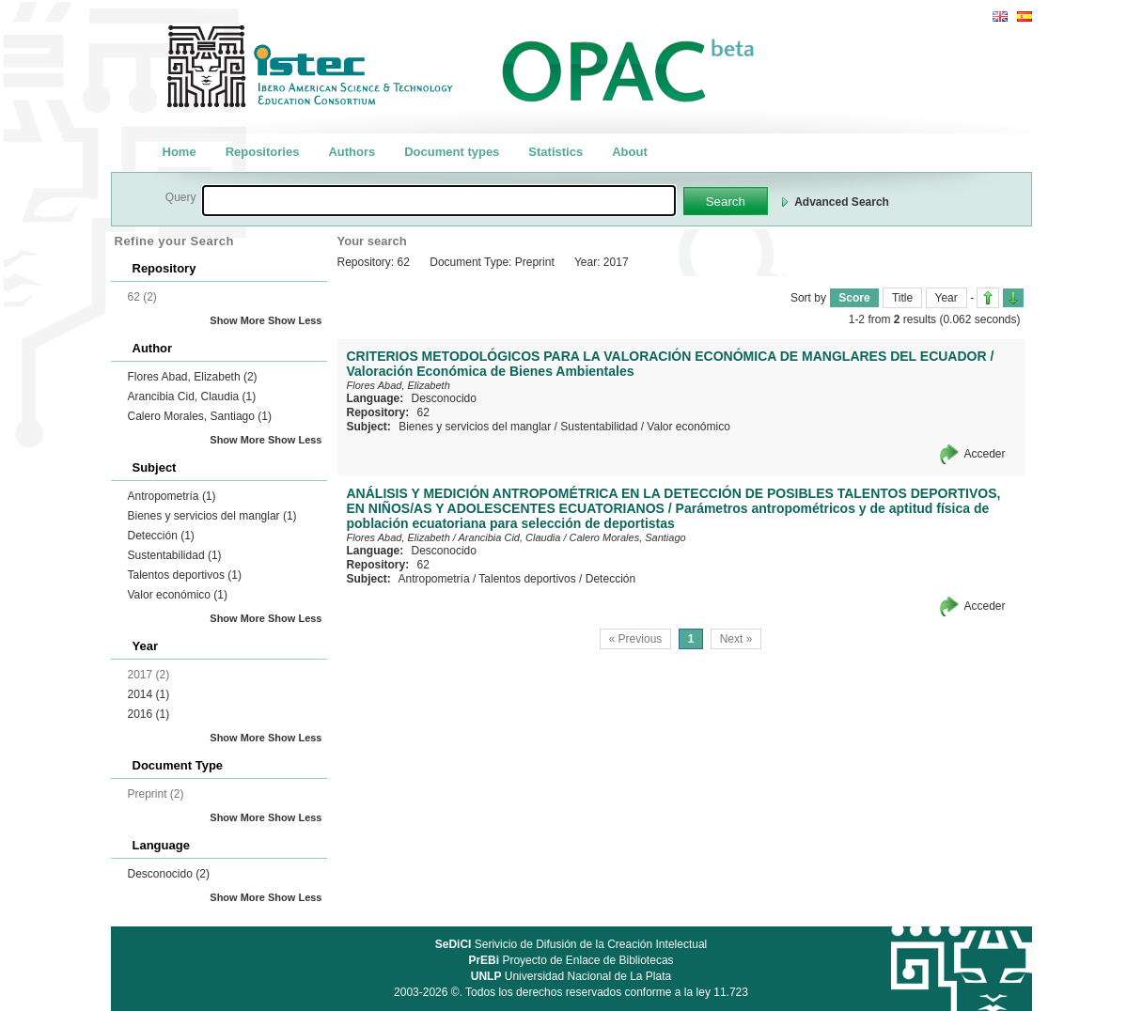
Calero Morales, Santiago (200, 416)
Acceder (984, 453)
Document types (451, 152)
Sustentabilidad (175, 555)
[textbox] (439, 200)
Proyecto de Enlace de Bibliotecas (570, 960)
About (630, 152)
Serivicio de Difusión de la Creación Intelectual (571, 944)
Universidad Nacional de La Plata (571, 976)
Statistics (555, 152)
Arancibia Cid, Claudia (192, 396)
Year (946, 297)
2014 (149, 694)
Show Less (294, 320)
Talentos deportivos (185, 575)
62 (423, 412)
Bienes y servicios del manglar (212, 515)
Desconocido (169, 873)
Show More (237, 320)
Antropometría (172, 496)
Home (179, 152)
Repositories (263, 152)
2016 (149, 714)
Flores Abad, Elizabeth (193, 376)
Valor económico (178, 594)
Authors (351, 152)
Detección (161, 535)
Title (902, 297)
